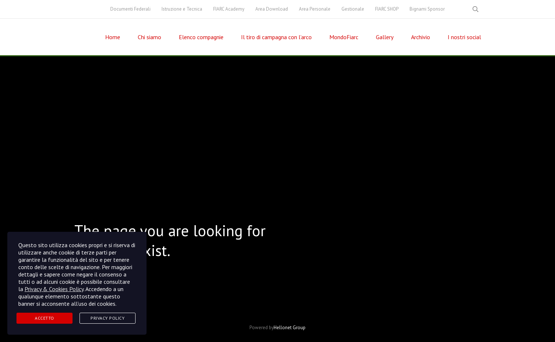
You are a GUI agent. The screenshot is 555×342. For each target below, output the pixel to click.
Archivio (420, 37)
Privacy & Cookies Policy (54, 289)
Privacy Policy (107, 318)
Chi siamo (149, 37)
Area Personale (314, 9)
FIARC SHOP (387, 9)
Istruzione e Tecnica (182, 9)
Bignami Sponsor (427, 9)
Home (112, 37)
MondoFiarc (343, 37)
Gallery (384, 37)
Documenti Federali (130, 9)
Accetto (44, 318)
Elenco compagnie (201, 37)
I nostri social (464, 37)
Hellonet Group (290, 327)
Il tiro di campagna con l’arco (276, 37)
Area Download (271, 9)
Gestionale (352, 9)
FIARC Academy (228, 9)
